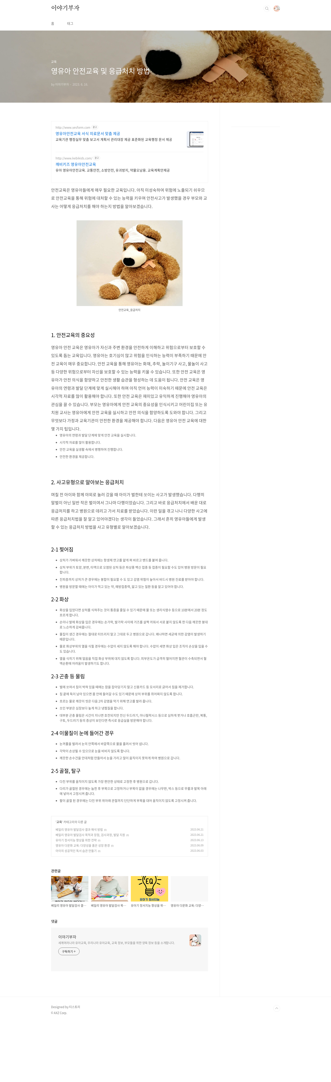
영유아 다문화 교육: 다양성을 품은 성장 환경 (83, 905)
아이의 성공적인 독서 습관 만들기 (76, 910)
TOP (276, 1067)
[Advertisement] (165, 29)
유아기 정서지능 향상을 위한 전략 (76, 899)
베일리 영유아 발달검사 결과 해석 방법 (79, 889)
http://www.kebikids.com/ (74, 217)
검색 (267, 68)
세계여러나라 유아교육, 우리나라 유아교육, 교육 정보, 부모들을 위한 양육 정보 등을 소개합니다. (116, 1002)
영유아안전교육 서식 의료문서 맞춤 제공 (88, 193)
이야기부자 (65, 68)
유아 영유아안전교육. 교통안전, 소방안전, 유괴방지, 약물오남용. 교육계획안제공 (113, 229)
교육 (59, 881)
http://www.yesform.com (73, 187)
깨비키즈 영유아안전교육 (76, 223)
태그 (70, 82)
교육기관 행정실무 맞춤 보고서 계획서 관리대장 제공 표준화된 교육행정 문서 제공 (114, 198)
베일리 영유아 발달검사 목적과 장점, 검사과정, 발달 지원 (90, 894)
